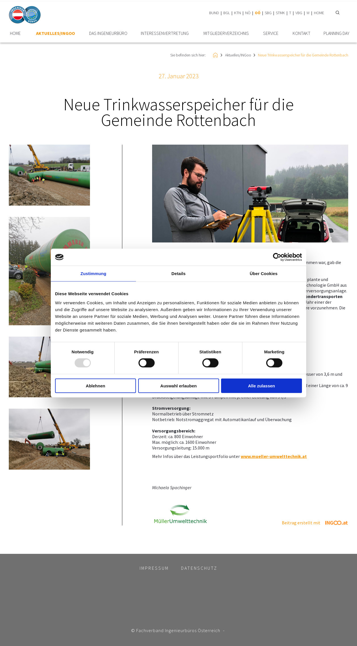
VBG (298, 12)
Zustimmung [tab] (93, 273)
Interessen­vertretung (165, 33)
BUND (214, 12)
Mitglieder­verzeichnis (226, 33)
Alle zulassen (261, 385)
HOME (319, 12)
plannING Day (336, 33)
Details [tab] (178, 273)
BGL (226, 12)
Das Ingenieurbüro (108, 33)
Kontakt (301, 33)
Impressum (154, 568)
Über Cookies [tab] (264, 273)
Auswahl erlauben (178, 385)
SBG (268, 12)
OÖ (258, 12)
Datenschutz (199, 568)
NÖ (248, 12)
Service (270, 33)
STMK (280, 12)
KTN (237, 12)
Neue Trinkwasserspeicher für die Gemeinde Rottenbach (303, 55)
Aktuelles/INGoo (55, 33)
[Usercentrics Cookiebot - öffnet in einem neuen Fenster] (277, 257)
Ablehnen (95, 385)
